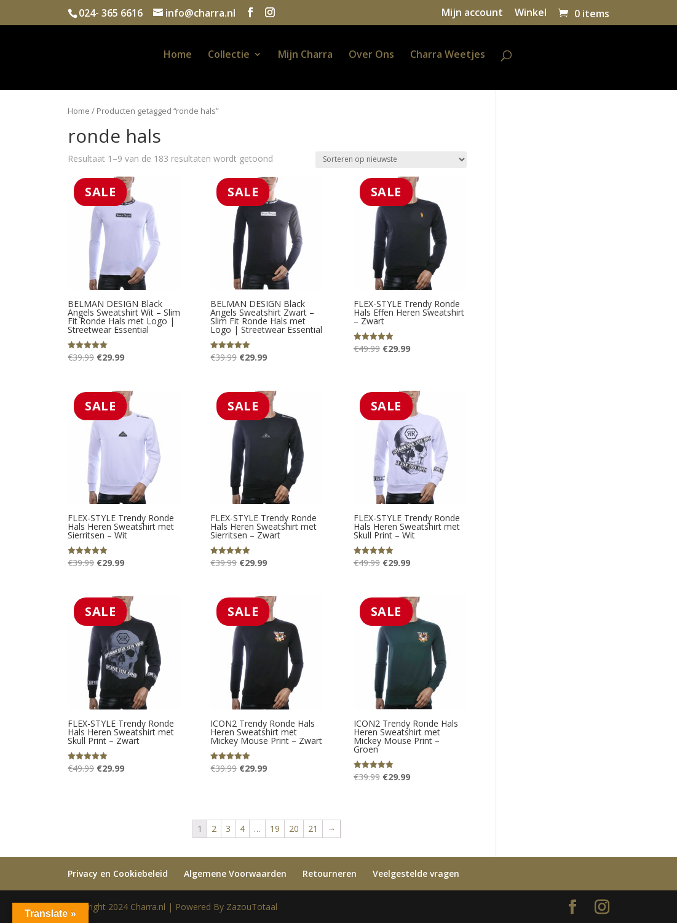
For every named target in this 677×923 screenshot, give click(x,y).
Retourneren (330, 873)
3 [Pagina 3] (228, 828)
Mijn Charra (305, 55)
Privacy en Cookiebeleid (118, 873)
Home (178, 55)
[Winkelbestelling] (391, 159)
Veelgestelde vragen (416, 873)
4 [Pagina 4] (242, 828)
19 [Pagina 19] (275, 828)
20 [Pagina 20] (294, 828)
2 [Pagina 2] (214, 828)
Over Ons (371, 55)
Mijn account (472, 13)
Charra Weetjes (447, 55)
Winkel (531, 13)
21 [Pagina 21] (313, 828)
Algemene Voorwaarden (235, 873)
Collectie (229, 55)
